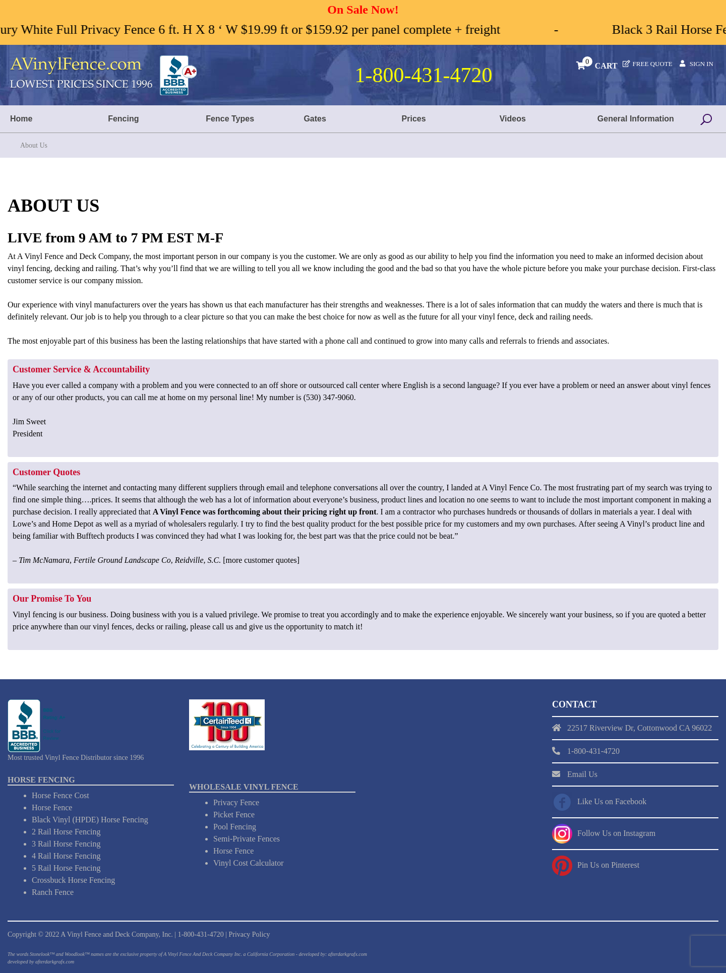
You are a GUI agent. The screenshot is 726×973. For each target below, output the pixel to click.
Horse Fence (52, 807)
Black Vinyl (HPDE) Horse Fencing (90, 819)
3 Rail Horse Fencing (66, 843)
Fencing (123, 118)
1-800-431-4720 (201, 934)
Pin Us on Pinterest (608, 865)
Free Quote (653, 64)
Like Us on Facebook (611, 801)
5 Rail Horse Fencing (66, 868)
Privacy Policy (249, 934)
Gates (315, 118)
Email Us (582, 774)
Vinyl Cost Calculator (248, 863)
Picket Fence (234, 814)
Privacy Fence (236, 802)
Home (21, 118)
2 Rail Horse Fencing (66, 831)
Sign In (701, 64)
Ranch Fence (53, 892)
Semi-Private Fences (246, 838)
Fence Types (230, 118)
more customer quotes (260, 560)
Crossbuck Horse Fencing (73, 880)
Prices (414, 118)
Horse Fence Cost (60, 795)
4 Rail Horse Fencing (66, 856)
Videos (513, 118)
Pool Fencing (234, 826)
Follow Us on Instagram (616, 833)
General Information (635, 118)
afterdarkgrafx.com (54, 961)
